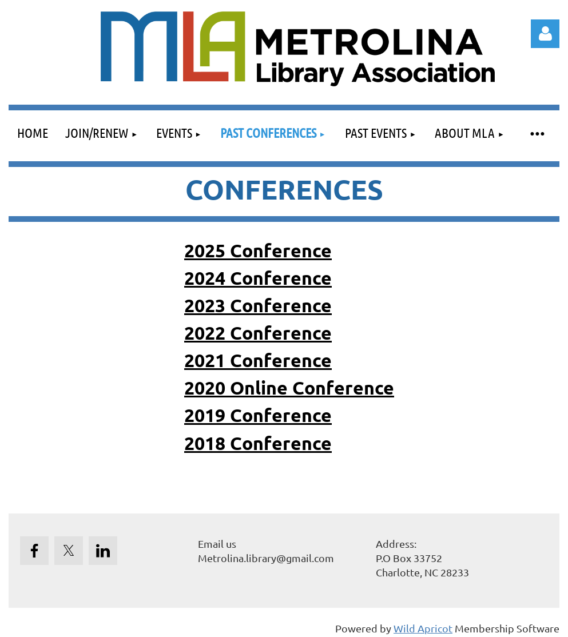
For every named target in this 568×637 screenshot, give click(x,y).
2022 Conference (258, 332)
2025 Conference (258, 250)
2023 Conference (258, 305)
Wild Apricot (423, 628)
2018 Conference (258, 443)
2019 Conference (258, 415)
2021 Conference (258, 360)
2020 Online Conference (289, 387)
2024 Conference (258, 277)
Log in (545, 33)
